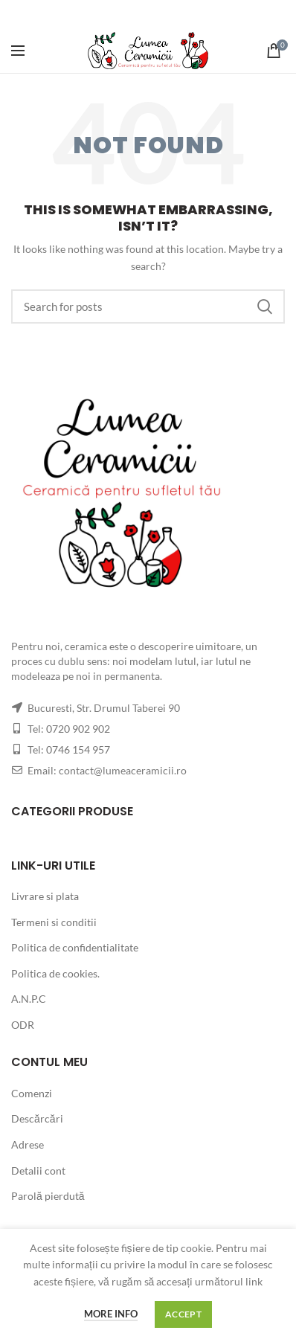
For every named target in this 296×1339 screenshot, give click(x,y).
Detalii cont (38, 1170)
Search (264, 306)
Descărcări (37, 1118)
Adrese (27, 1144)
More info (111, 1314)
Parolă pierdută (48, 1195)
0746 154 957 (78, 749)
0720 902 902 (78, 728)
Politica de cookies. (55, 973)
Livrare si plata (45, 896)
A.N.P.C (28, 998)
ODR (22, 1024)
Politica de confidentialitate (74, 947)
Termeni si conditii (54, 922)
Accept (183, 1314)
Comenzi (31, 1093)
